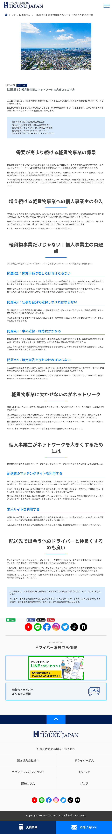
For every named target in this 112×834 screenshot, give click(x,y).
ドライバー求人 (84, 760)
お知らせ (84, 772)
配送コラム (24, 14)
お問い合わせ (84, 827)
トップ (12, 14)
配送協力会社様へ (28, 760)
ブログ (84, 783)
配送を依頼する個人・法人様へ (56, 749)
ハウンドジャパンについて (28, 772)
